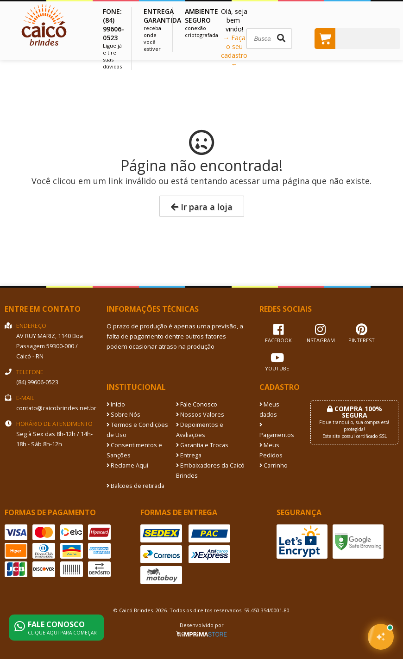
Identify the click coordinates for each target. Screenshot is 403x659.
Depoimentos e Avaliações (199, 430)
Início (116, 404)
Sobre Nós (123, 415)
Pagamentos (276, 430)
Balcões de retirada (135, 486)
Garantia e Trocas (202, 445)
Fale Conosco (196, 404)
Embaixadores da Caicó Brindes (210, 471)
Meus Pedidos (271, 450)
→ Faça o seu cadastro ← (234, 50)
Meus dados (269, 409)
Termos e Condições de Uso (137, 430)
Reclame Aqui (127, 465)
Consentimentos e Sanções (134, 450)
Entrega (189, 455)
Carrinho (273, 465)
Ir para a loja (202, 206)
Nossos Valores (200, 415)
